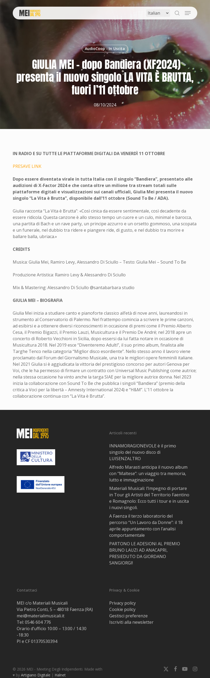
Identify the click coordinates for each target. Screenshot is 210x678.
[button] (188, 13)
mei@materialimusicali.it (40, 616)
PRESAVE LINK (27, 166)
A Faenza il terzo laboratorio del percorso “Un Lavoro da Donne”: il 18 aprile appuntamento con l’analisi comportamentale (146, 525)
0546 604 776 (38, 622)
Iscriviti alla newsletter (131, 622)
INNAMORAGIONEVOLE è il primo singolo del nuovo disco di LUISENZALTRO (142, 452)
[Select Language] (158, 13)
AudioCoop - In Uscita (105, 48)
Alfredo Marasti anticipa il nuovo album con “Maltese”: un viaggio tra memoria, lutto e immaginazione (148, 473)
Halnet (60, 674)
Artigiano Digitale (35, 674)
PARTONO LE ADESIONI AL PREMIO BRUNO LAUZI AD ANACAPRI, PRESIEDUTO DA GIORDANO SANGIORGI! (144, 553)
